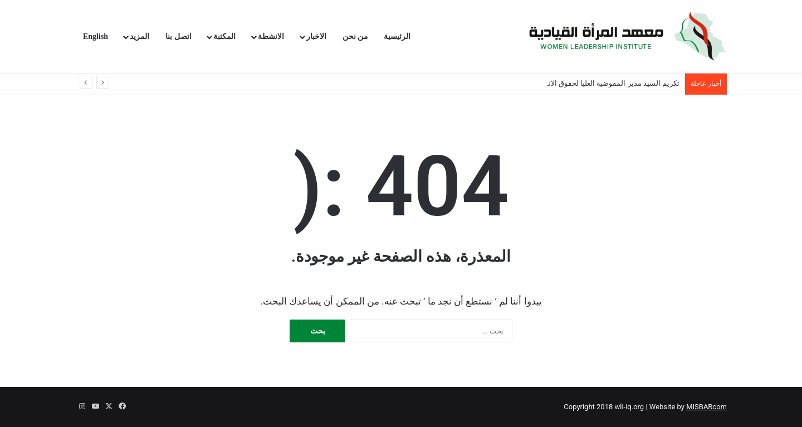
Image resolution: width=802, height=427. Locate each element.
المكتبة (224, 36)
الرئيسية (397, 36)
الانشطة (271, 36)
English (95, 36)
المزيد (139, 36)
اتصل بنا (178, 36)
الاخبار (316, 36)
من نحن (356, 36)
